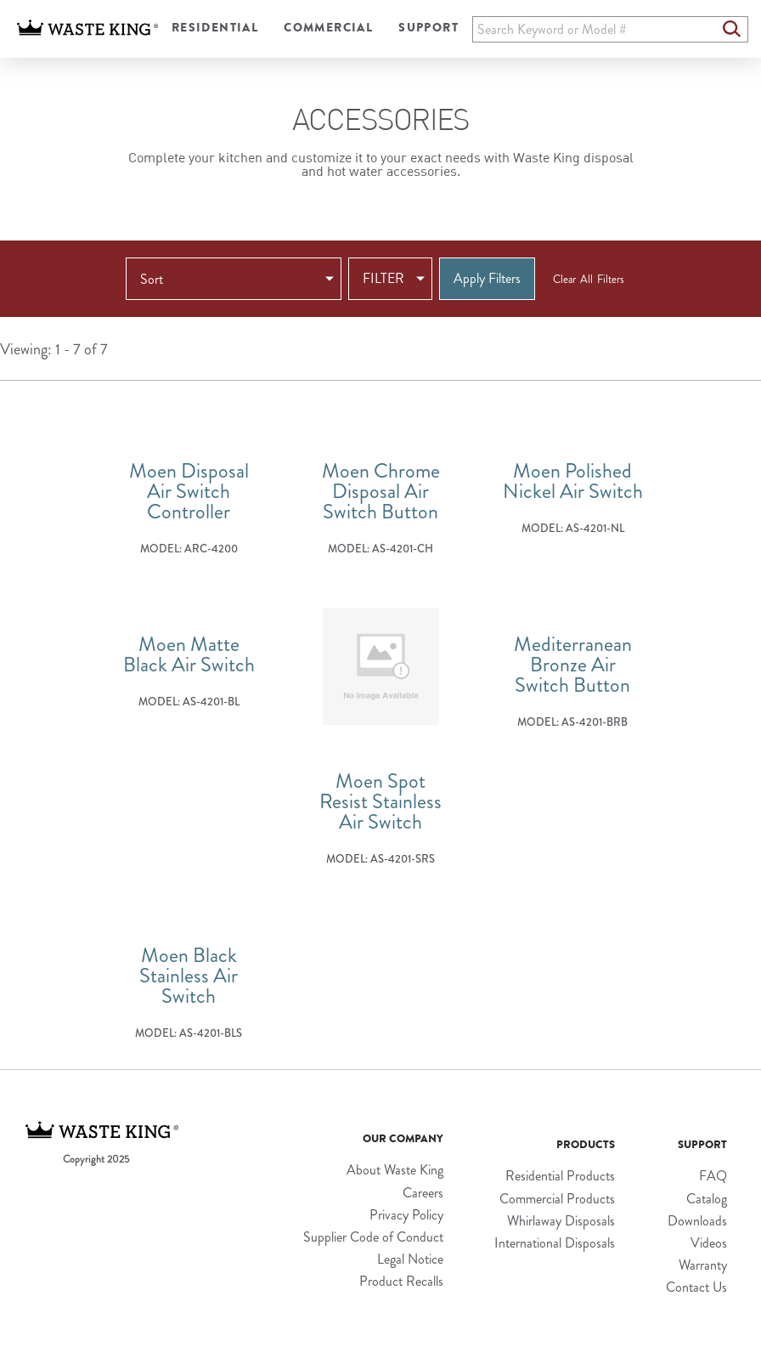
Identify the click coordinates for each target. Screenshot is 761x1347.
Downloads (697, 1221)
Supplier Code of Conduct (373, 1237)
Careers (423, 1193)
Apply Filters (487, 278)
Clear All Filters (588, 279)
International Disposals (554, 1243)
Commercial (328, 28)
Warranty (703, 1265)
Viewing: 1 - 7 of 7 (54, 350)
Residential (215, 28)
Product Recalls (401, 1281)
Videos (709, 1243)
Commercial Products (557, 1198)
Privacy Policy (406, 1215)
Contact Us (696, 1287)
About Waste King (395, 1170)
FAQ (713, 1176)
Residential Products (560, 1176)
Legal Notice (410, 1259)
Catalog (706, 1198)
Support (428, 28)
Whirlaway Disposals (561, 1221)
